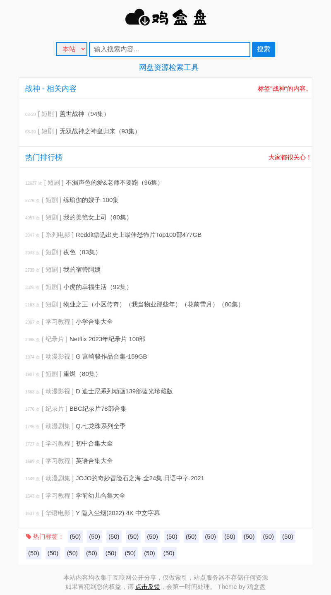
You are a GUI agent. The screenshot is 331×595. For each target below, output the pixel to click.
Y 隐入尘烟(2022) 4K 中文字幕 (118, 512)
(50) (75, 536)
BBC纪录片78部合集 (98, 408)
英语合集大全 (94, 460)
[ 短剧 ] (48, 113)
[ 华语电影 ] (58, 512)
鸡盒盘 (256, 586)
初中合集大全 (94, 443)
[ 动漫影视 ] (58, 356)
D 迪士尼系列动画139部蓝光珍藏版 (124, 391)
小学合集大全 (94, 321)
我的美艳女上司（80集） (97, 217)
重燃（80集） (82, 373)
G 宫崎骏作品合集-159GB (111, 356)
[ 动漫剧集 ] (58, 425)
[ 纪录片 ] (54, 338)
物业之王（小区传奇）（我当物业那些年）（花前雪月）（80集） (153, 304)
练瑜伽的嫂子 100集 (91, 199)
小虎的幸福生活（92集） (97, 286)
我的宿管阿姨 (82, 269)
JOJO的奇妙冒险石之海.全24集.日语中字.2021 (140, 478)
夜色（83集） (82, 251)
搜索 (263, 49)
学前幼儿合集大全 (100, 495)
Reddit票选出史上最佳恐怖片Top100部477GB (138, 234)
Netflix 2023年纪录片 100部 (107, 338)
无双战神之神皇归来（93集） (100, 131)
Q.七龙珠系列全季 (101, 425)
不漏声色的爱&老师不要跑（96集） (115, 182)
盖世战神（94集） (85, 113)
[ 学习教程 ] (58, 321)
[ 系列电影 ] (58, 234)
